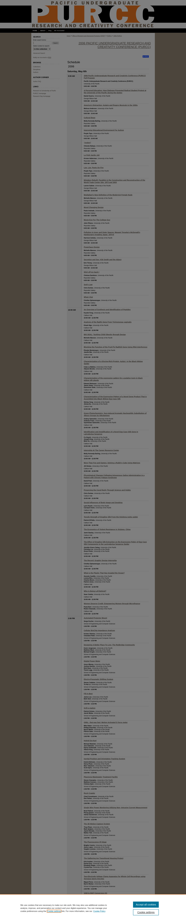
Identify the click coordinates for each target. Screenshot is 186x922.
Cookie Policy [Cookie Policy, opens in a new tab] (99, 911)
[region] (93, 908)
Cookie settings (54, 911)
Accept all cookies (146, 904)
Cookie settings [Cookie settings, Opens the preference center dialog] (146, 912)
